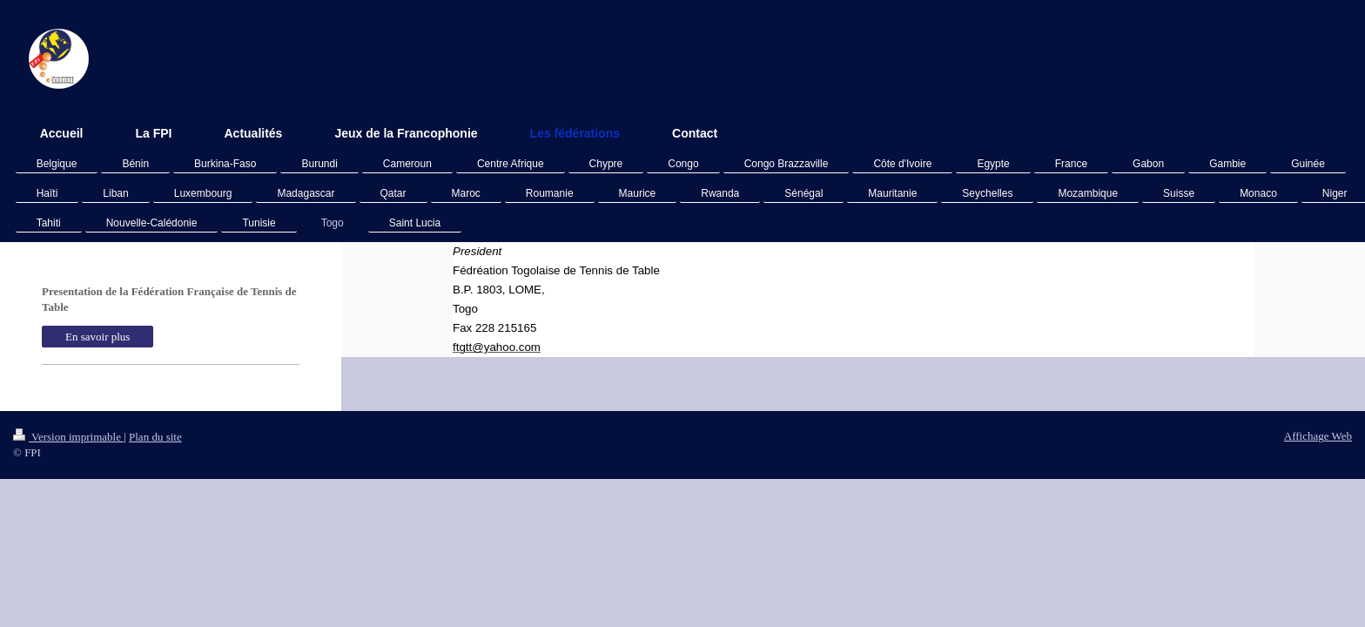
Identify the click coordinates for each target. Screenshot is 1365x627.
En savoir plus (97, 336)
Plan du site (155, 436)
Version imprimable (68, 436)
